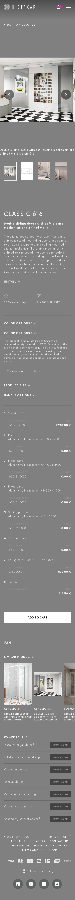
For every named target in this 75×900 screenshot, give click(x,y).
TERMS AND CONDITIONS (40, 850)
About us (18, 841)
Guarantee (21, 845)
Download (60, 744)
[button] (12, 281)
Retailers (37, 841)
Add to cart (38, 617)
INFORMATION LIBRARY (50, 845)
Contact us (59, 841)
